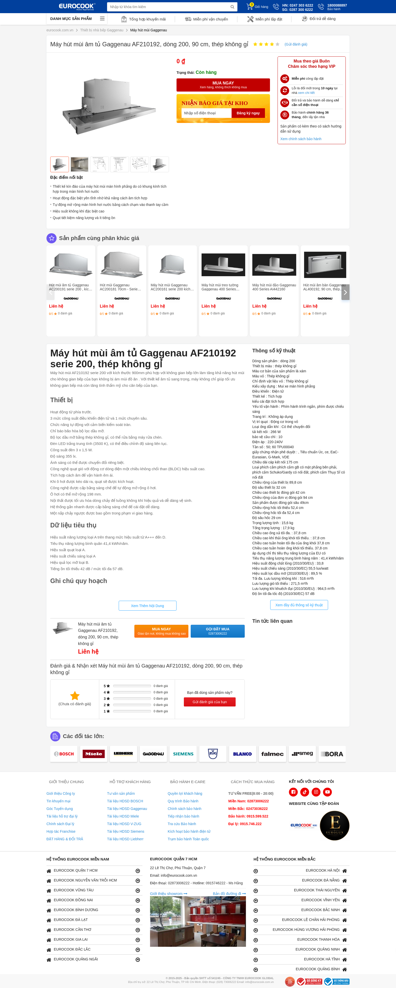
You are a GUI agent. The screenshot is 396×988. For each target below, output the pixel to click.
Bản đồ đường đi (229, 893)
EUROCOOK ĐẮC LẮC (93, 950)
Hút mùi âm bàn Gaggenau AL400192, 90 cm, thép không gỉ (324, 289)
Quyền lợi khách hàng (185, 793)
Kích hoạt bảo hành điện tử (189, 831)
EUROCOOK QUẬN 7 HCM (93, 871)
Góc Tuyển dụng (59, 809)
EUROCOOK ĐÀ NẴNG (300, 881)
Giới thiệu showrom (168, 893)
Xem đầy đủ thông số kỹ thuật (299, 605)
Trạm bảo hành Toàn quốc (188, 839)
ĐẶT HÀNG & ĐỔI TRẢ (64, 839)
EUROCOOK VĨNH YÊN (300, 900)
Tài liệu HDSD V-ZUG (124, 824)
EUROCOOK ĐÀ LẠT (93, 920)
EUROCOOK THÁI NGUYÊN (300, 890)
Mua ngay (162, 631)
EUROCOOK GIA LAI (93, 940)
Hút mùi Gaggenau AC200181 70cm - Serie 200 (118, 289)
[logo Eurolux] (336, 826)
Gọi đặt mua (217, 631)
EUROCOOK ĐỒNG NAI (93, 900)
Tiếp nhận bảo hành (183, 816)
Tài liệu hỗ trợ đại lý (62, 816)
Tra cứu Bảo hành (182, 824)
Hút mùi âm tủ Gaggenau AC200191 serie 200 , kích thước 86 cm (70, 289)
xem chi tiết (306, 93)
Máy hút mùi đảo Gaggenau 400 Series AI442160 (274, 287)
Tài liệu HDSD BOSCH (125, 801)
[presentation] (50, 292)
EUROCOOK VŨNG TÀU (93, 890)
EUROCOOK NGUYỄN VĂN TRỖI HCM (93, 881)
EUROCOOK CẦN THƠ (93, 930)
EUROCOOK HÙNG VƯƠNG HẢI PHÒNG (300, 930)
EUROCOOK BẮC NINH (300, 910)
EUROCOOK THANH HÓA (300, 940)
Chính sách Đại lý (60, 824)
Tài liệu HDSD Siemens (125, 831)
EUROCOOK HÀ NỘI (300, 871)
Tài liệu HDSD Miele (123, 816)
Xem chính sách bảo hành (300, 139)
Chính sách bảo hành (184, 809)
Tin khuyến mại (58, 801)
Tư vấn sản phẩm (121, 793)
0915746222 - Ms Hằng (224, 883)
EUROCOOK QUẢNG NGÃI (93, 959)
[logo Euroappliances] (305, 826)
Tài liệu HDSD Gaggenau (127, 809)
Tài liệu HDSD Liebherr (125, 839)
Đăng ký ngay (248, 113)
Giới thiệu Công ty (60, 793)
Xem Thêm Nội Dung (147, 606)
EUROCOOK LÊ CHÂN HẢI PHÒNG (300, 920)
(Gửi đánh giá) (296, 44)
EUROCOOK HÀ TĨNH (300, 959)
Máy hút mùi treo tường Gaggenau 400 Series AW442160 (220, 289)
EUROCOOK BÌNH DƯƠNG (93, 910)
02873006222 (179, 883)
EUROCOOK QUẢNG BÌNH (300, 969)
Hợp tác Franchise (61, 831)
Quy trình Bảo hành (183, 801)
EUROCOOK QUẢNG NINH (300, 950)
